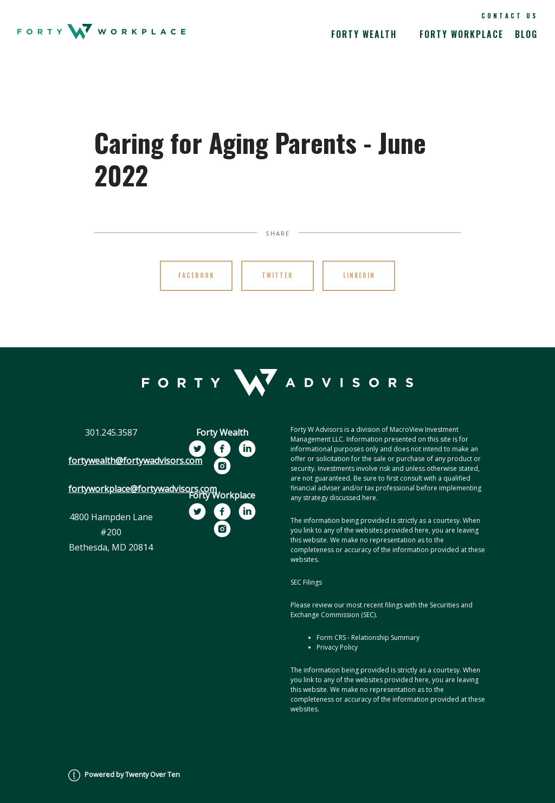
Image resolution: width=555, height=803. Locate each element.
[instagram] (222, 466)
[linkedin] (247, 448)
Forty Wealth (364, 34)
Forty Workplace (462, 34)
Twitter (277, 275)
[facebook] (222, 448)
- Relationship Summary (383, 637)
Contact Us (509, 15)
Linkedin (359, 275)
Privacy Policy (337, 647)
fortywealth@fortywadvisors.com (135, 461)
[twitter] (197, 448)
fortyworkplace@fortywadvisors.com (142, 489)
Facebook (196, 275)
